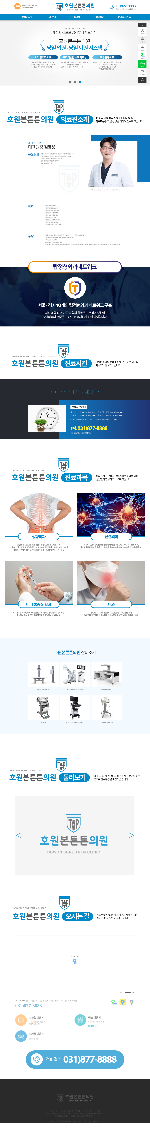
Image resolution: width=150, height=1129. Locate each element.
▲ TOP (142, 80)
